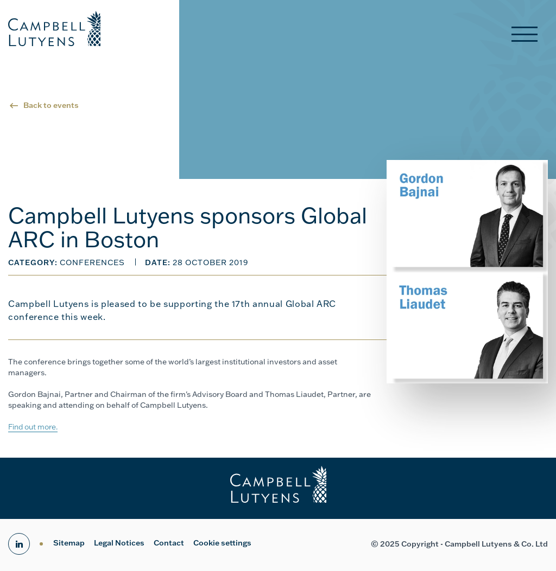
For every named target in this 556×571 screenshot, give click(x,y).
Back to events (51, 105)
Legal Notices (119, 543)
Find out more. (33, 427)
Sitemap (69, 543)
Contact (169, 543)
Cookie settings (222, 543)
